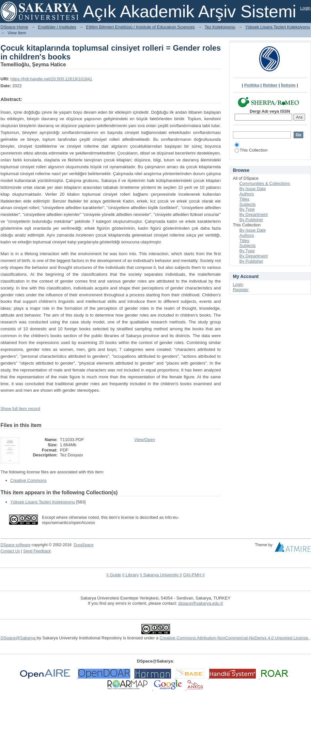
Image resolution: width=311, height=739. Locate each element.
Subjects (248, 204)
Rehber (270, 85)
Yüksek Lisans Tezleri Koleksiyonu (277, 27)
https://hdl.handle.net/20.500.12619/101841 (51, 78)
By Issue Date (253, 188)
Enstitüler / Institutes (57, 27)
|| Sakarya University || (161, 574)
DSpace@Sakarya (19, 637)
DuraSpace (83, 545)
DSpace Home (14, 27)
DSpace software (16, 545)
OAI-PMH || (194, 574)
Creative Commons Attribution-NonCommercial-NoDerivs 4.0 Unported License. (234, 637)
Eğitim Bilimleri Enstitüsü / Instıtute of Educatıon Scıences (140, 27)
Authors (247, 193)
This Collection (251, 150)
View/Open (144, 439)
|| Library (130, 574)
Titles (245, 199)
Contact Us (10, 551)
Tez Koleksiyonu (220, 27)
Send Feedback (37, 551)
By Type (247, 209)
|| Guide (113, 574)
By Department (254, 214)
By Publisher (251, 219)
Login (305, 8)
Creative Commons (28, 480)
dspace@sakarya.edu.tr (200, 603)
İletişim (288, 85)
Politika (251, 85)
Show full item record (20, 408)
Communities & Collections (265, 183)
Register (241, 289)
